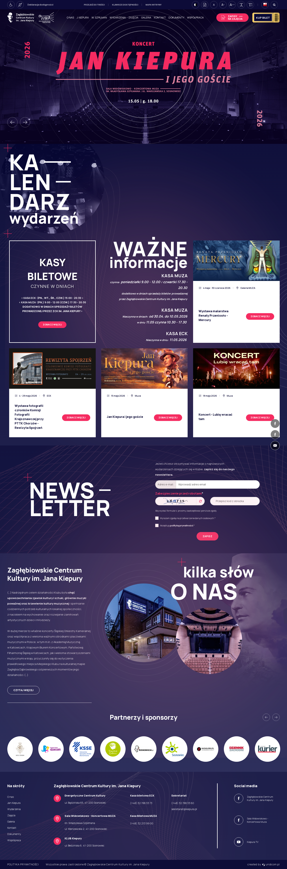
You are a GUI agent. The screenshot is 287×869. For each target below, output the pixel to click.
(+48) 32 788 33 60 (182, 803)
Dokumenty (176, 17)
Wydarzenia (118, 17)
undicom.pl (271, 864)
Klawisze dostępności (125, 4)
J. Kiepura (83, 17)
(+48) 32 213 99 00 (141, 823)
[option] (143, 76)
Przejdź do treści (94, 4)
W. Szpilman (99, 17)
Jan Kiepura (13, 803)
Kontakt (160, 17)
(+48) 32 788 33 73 (141, 803)
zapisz (207, 536)
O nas (70, 17)
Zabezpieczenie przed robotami (179, 493)
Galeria (146, 17)
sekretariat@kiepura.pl (184, 809)
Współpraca (195, 17)
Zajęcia (133, 17)
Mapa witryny (153, 4)
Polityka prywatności (23, 864)
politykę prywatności (181, 525)
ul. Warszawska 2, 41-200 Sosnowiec (86, 829)
